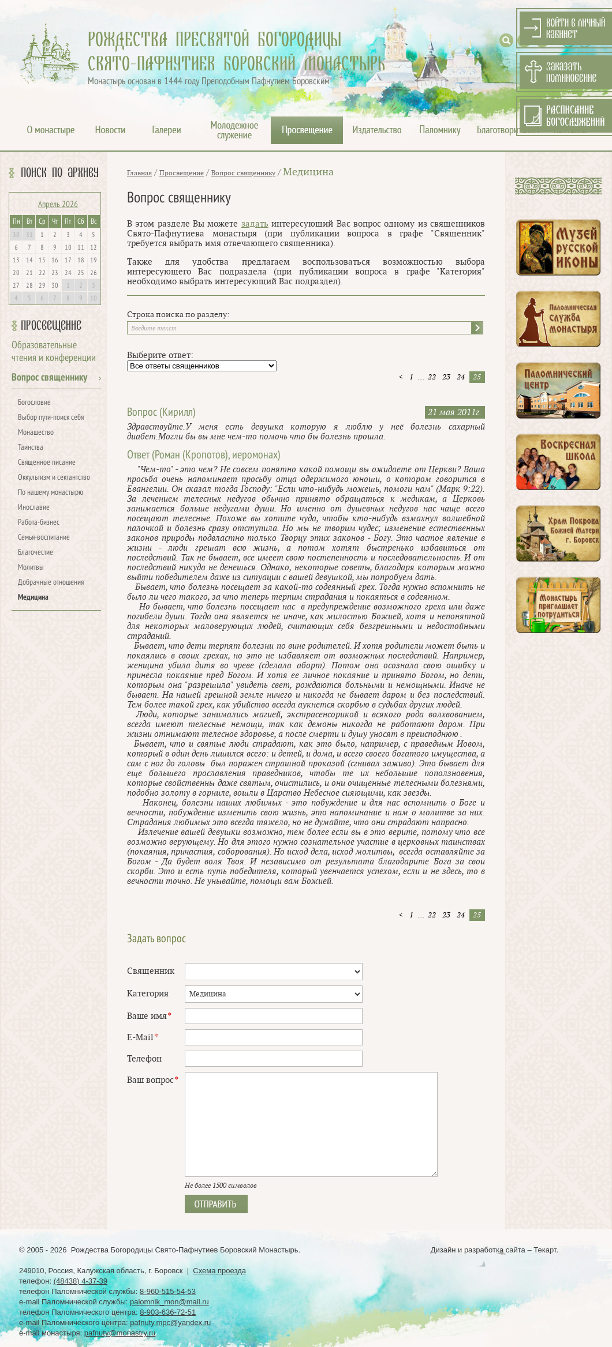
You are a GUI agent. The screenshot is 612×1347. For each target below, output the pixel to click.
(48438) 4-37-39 (80, 1281)
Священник (150, 971)
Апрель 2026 (58, 205)
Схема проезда (219, 1270)
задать (254, 224)
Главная (139, 173)
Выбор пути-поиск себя (51, 418)
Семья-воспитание (44, 537)
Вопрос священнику (49, 378)
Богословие (34, 403)
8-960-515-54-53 (168, 1291)
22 (432, 377)
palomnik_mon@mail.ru (169, 1301)
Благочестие (35, 552)
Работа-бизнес (38, 522)
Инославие (34, 507)
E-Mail (142, 1038)
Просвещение (51, 326)
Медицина (33, 597)
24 (461, 377)
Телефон (144, 1059)
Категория (148, 994)
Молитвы (31, 567)
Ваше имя (149, 1016)
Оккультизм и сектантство (54, 477)
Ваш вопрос (152, 1080)
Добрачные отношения (51, 582)
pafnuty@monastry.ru (120, 1333)
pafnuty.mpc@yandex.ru (170, 1322)
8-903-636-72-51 (168, 1312)
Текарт (544, 1250)
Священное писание (47, 462)
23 (446, 377)
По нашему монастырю (50, 492)
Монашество (36, 433)
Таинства (30, 447)
